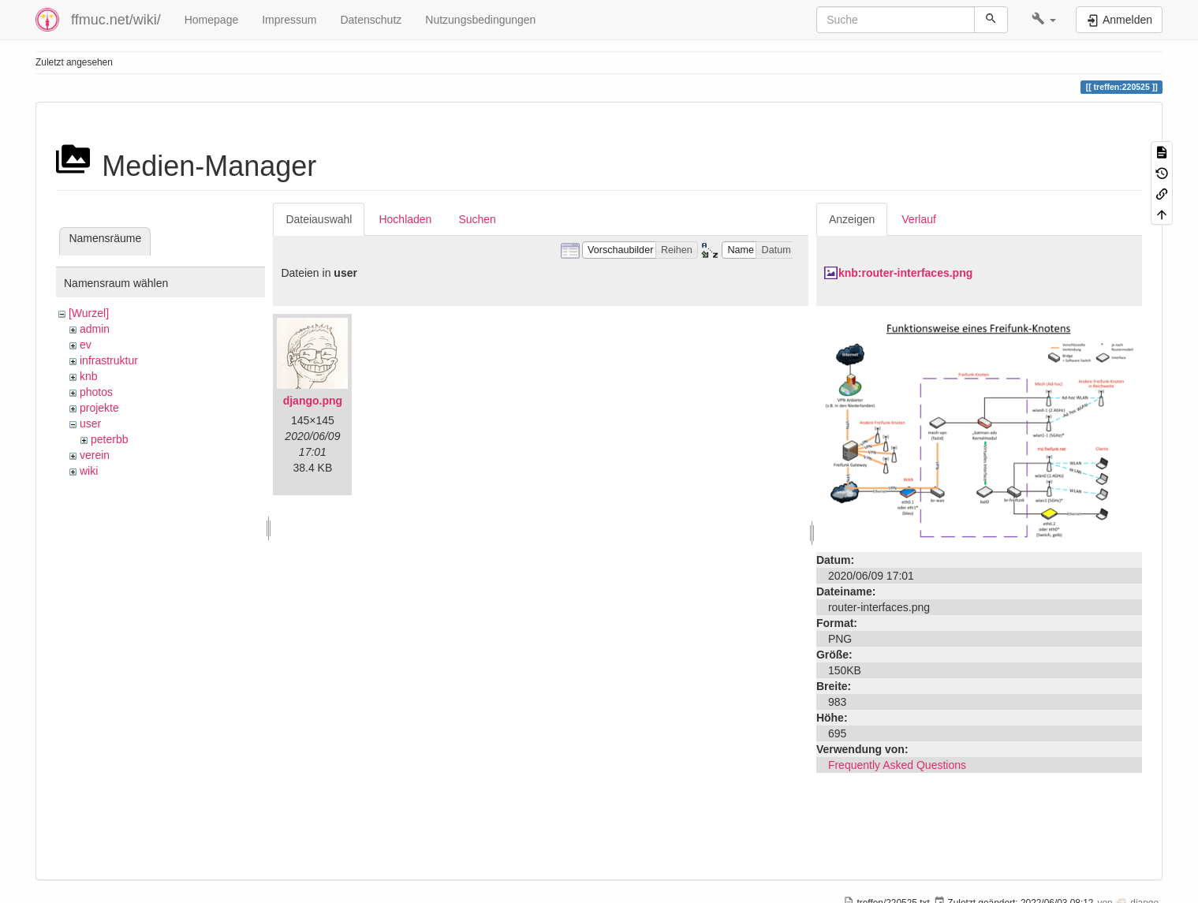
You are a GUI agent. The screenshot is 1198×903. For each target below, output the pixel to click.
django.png (312, 400)
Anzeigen (852, 219)
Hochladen (405, 219)
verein (95, 455)
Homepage (212, 19)
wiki (89, 471)
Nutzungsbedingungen (480, 19)
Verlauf (918, 219)
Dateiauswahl (319, 219)
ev (85, 344)
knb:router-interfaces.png (905, 273)
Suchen (476, 219)
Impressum (289, 19)
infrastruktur (109, 360)
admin (95, 329)
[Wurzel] (89, 313)
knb (89, 376)
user (90, 423)
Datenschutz (370, 19)
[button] (1044, 19)
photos (96, 392)
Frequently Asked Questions (897, 765)
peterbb (109, 439)
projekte (99, 407)
